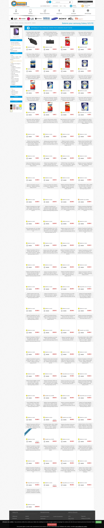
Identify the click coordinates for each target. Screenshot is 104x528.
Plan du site (71, 518)
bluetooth (15, 518)
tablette (27, 516)
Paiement (83, 516)
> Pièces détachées (14, 78)
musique (27, 518)
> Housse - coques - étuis (15, 56)
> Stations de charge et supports (15, 64)
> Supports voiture (14, 81)
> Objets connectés (14, 76)
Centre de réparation (58, 516)
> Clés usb (12, 73)
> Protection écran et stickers (14, 59)
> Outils (12, 77)
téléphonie (15, 516)
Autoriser (98, 522)
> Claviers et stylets (14, 80)
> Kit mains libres (14, 70)
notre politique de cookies (81, 526)
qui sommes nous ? (44, 516)
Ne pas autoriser (52, 524)
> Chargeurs (13, 66)
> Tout (11, 55)
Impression (42, 518)
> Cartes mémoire (14, 74)
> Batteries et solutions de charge (16, 61)
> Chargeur (12, 84)
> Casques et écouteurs (15, 67)
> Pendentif (12, 82)
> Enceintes (12, 69)
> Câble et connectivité (15, 71)
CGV (69, 516)
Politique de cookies (85, 518)
